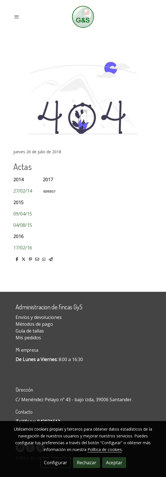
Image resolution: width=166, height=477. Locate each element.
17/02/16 (22, 248)
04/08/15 (22, 225)
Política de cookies (105, 449)
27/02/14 (22, 191)
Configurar (55, 462)
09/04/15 (22, 214)
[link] (83, 17)
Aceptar (114, 462)
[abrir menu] (16, 16)
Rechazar (86, 462)
